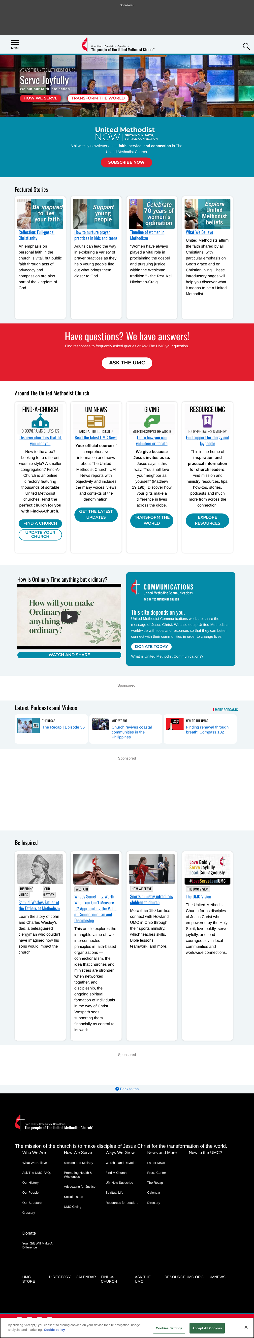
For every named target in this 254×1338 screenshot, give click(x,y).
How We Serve (142, 889)
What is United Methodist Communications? (167, 656)
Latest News (156, 1163)
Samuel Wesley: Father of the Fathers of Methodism (39, 905)
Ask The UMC (127, 363)
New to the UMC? (197, 720)
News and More (162, 1152)
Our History (48, 891)
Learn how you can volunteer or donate (152, 440)
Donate (29, 1233)
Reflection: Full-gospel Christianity (37, 235)
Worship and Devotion (121, 1163)
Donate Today (151, 646)
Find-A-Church (116, 1173)
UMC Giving (72, 1207)
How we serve (41, 98)
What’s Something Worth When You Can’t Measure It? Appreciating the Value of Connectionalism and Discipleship (95, 908)
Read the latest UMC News (96, 437)
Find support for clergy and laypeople (207, 440)
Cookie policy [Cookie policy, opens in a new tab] (54, 1330)
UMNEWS (217, 1277)
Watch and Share (69, 655)
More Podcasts (226, 710)
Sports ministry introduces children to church (151, 899)
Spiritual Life (115, 1192)
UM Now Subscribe (119, 1182)
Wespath (82, 889)
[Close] (246, 1327)
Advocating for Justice (79, 1186)
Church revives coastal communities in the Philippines (132, 732)
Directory (153, 1203)
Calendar (153, 1192)
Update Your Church (40, 534)
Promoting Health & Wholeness (78, 1175)
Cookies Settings (169, 1328)
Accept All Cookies (207, 1328)
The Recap (48, 720)
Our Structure (32, 1203)
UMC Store (28, 1279)
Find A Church (40, 523)
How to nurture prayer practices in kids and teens (95, 235)
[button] (246, 47)
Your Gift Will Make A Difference (37, 1245)
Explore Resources (207, 520)
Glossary (28, 1212)
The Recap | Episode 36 (63, 727)
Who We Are (119, 720)
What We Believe (199, 232)
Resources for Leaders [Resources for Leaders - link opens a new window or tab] (122, 1203)
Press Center (156, 1173)
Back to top (127, 1089)
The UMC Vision (197, 889)
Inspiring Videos (26, 891)
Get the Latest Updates (96, 514)
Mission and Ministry (78, 1163)
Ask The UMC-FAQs (37, 1173)
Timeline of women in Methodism (147, 235)
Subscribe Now (126, 162)
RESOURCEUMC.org (184, 1277)
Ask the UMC (143, 1279)
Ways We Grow (120, 1152)
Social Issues (73, 1197)
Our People (30, 1192)
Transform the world (98, 98)
